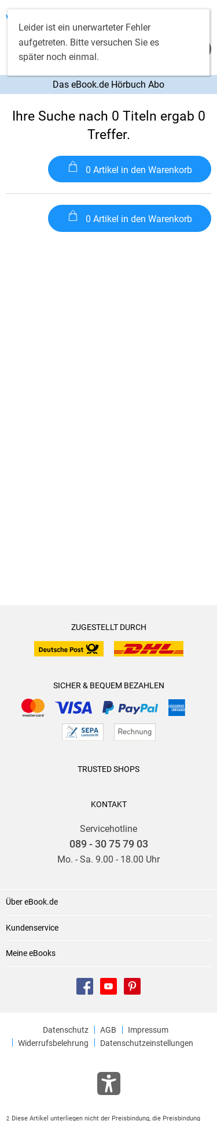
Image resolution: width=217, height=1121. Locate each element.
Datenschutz (66, 1029)
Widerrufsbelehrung (53, 1043)
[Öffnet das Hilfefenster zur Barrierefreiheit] (108, 1086)
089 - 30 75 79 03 (108, 844)
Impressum (148, 1029)
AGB (108, 1029)
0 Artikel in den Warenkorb (130, 168)
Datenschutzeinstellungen (146, 1043)
